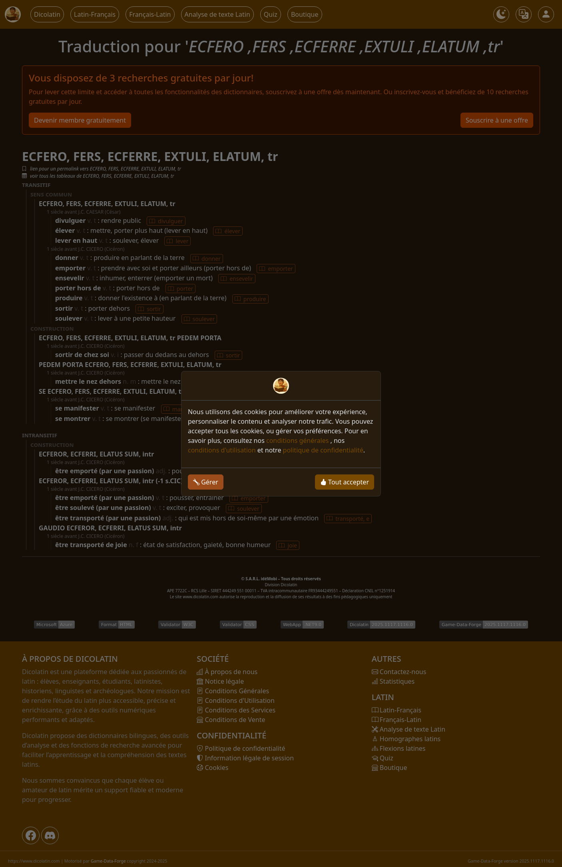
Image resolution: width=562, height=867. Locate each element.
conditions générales (298, 440)
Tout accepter (344, 482)
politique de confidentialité (323, 450)
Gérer (205, 482)
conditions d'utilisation (222, 450)
